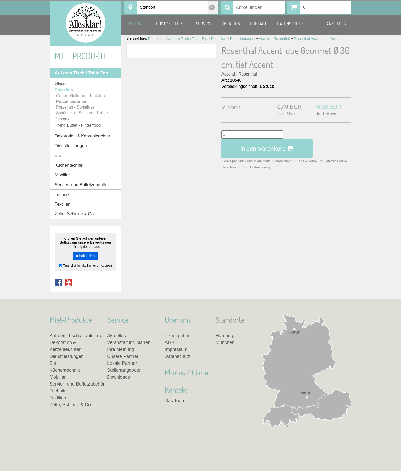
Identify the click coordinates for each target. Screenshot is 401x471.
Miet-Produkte (81, 56)
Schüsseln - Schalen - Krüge (82, 113)
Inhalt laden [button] (85, 256)
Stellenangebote (123, 370)
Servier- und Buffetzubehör (81, 184)
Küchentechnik (69, 165)
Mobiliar (62, 175)
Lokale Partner (122, 363)
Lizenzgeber (177, 335)
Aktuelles (116, 335)
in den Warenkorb (267, 148)
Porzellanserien (71, 101)
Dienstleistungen (71, 145)
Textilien (62, 204)
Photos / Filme (171, 24)
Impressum (176, 349)
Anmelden (336, 24)
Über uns (230, 24)
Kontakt (258, 24)
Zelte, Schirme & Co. (75, 213)
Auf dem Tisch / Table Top (81, 73)
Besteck (62, 119)
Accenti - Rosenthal (239, 74)
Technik (62, 194)
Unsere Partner (122, 356)
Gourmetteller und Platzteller (82, 96)
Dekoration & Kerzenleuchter (82, 136)
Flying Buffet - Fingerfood (78, 125)
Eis (58, 155)
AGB (169, 342)
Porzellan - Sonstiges (75, 107)
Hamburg (294, 332)
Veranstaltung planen (128, 342)
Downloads (118, 377)
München (307, 393)
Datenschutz (290, 24)
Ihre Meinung (120, 349)
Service (203, 24)
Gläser (61, 83)
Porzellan (64, 90)
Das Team (175, 400)
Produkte (136, 24)
